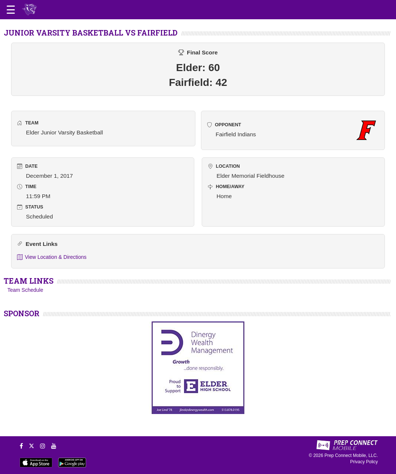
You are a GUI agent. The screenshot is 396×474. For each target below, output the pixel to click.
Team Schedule (25, 290)
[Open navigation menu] (10, 9)
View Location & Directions (51, 257)
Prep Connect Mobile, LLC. (351, 455)
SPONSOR (21, 313)
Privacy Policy (364, 461)
